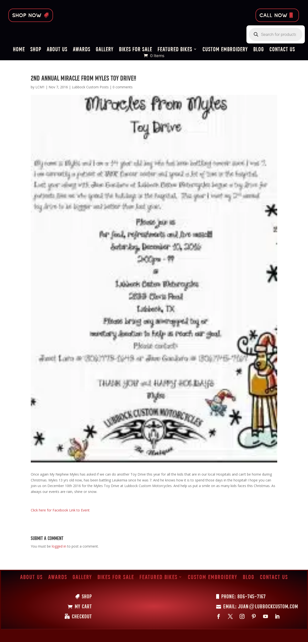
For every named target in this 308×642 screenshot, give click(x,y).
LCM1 (40, 87)
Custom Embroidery (225, 49)
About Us (57, 49)
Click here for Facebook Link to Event (60, 510)
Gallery (105, 49)
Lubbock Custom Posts (90, 87)
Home (19, 49)
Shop (35, 49)
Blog (258, 49)
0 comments (123, 87)
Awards (81, 49)
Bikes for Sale (135, 49)
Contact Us (282, 49)
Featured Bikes (175, 49)
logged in (59, 546)
